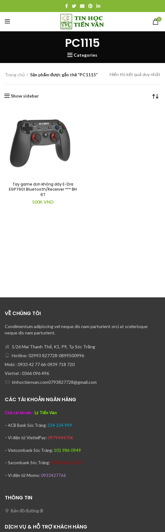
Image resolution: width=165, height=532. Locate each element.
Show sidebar (25, 96)
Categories (85, 55)
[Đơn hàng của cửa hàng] (155, 96)
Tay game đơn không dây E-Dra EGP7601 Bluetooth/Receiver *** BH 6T (43, 189)
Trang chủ (15, 74)
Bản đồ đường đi (27, 510)
